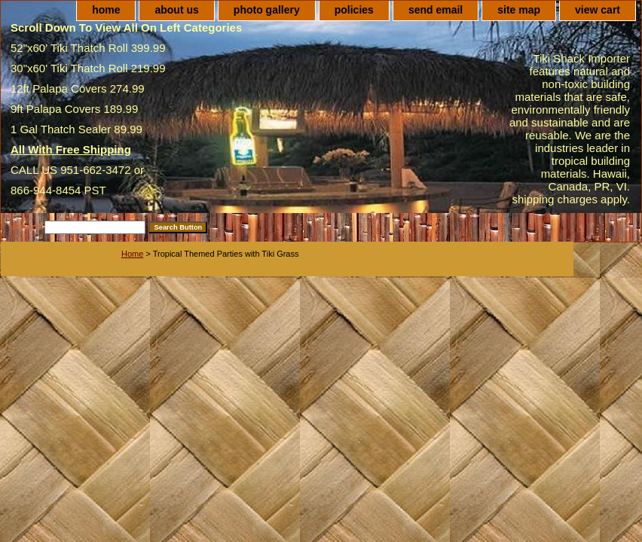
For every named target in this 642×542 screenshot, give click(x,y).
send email (435, 10)
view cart (597, 10)
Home (132, 253)
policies (354, 10)
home (106, 10)
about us (176, 10)
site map (518, 10)
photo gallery (267, 10)
